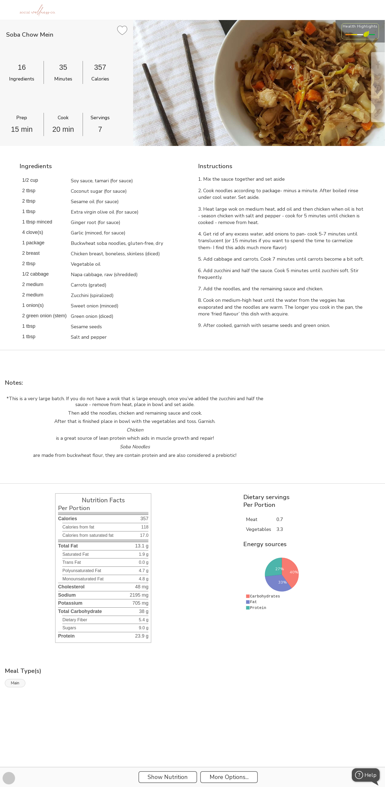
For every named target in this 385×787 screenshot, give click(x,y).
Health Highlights (360, 26)
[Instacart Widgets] (192, 748)
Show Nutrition (168, 777)
